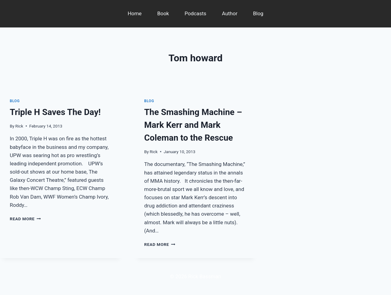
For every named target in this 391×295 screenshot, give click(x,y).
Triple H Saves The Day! (55, 112)
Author (229, 13)
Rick (19, 126)
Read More (25, 218)
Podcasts (195, 13)
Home (135, 13)
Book (163, 13)
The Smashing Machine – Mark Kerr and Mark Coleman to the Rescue (193, 125)
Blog (258, 13)
